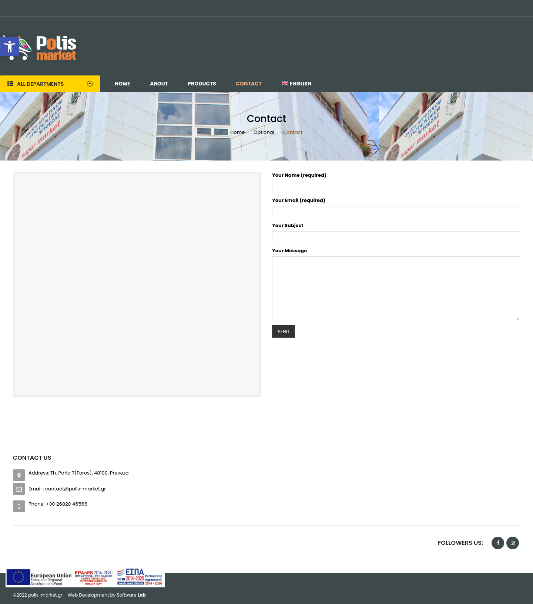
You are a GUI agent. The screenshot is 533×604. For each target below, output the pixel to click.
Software (131, 595)
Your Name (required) (299, 175)
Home (238, 132)
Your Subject (288, 225)
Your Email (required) (298, 200)
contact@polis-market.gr (75, 488)
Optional (264, 132)
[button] (9, 46)
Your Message (289, 250)
